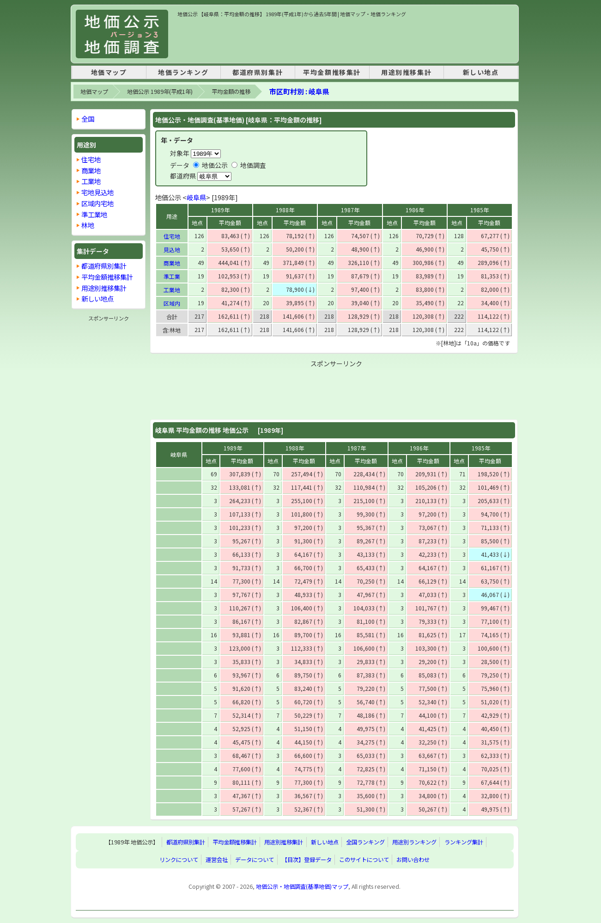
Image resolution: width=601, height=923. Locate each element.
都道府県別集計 (257, 72)
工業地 (172, 290)
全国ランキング (365, 842)
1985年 (479, 210)
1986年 (415, 210)
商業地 (172, 263)
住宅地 (172, 236)
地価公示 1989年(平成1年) (160, 91)
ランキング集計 (463, 842)
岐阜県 (196, 197)
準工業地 (94, 214)
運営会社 (217, 859)
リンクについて (178, 859)
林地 (87, 225)
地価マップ (109, 72)
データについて (254, 859)
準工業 (172, 276)
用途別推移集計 (406, 72)
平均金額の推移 (231, 91)
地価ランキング (183, 72)
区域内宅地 (97, 203)
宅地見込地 (97, 192)
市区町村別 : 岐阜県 (299, 91)
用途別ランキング (414, 842)
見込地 (172, 249)
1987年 (350, 210)
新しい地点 (481, 72)
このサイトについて (364, 859)
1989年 (220, 210)
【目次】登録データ (307, 859)
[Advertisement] (345, 39)
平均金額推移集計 (332, 72)
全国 (87, 118)
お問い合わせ (413, 859)
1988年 (285, 210)
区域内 (172, 303)
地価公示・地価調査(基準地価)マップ (302, 886)
